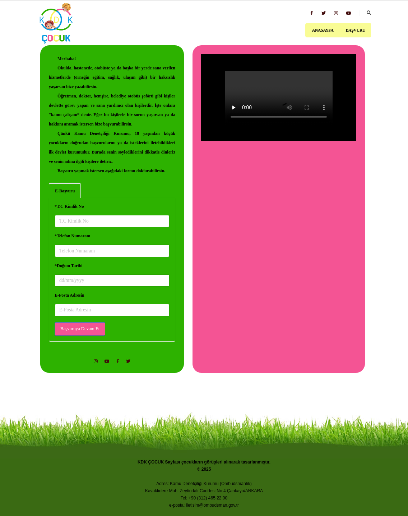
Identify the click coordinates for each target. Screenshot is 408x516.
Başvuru (355, 30)
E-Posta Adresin (69, 295)
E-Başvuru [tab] (65, 190)
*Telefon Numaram (72, 235)
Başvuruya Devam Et (79, 328)
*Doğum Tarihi (69, 265)
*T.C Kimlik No (69, 206)
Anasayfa (322, 30)
